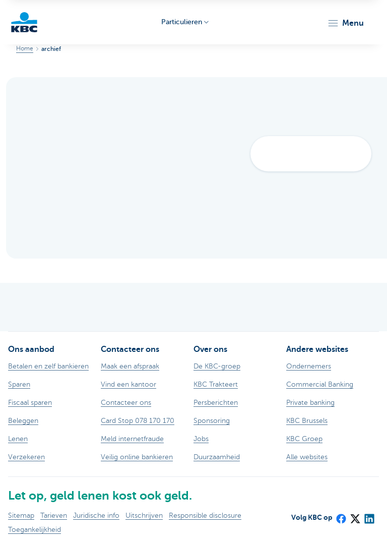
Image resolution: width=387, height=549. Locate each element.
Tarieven (53, 515)
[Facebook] (341, 516)
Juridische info (96, 515)
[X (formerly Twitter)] (355, 516)
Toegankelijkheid (34, 529)
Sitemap (21, 515)
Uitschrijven (144, 515)
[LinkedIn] (369, 516)
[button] (345, 23)
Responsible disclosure (205, 515)
